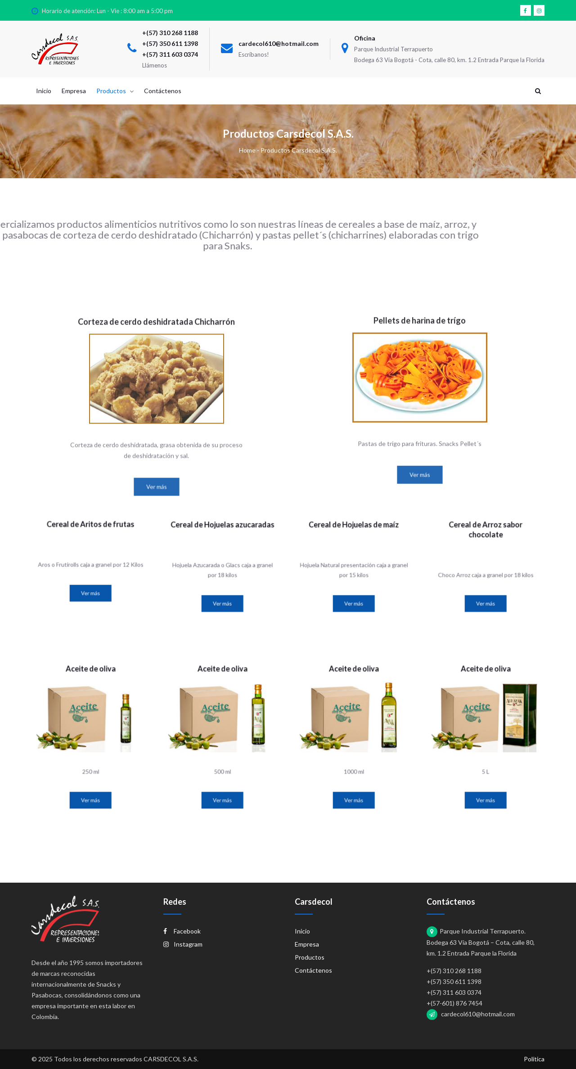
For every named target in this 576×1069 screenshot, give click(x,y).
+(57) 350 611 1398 (170, 43)
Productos (309, 957)
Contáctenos (313, 970)
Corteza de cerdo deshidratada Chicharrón (156, 443)
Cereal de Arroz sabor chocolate (485, 550)
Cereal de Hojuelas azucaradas (222, 547)
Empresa (307, 944)
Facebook (182, 931)
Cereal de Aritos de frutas (90, 544)
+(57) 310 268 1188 (170, 32)
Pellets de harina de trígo (420, 435)
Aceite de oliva (90, 704)
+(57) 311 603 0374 (170, 54)
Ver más (156, 608)
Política (534, 1059)
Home (247, 150)
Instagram (182, 944)
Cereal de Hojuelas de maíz (354, 547)
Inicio (302, 931)
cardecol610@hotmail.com (278, 43)
